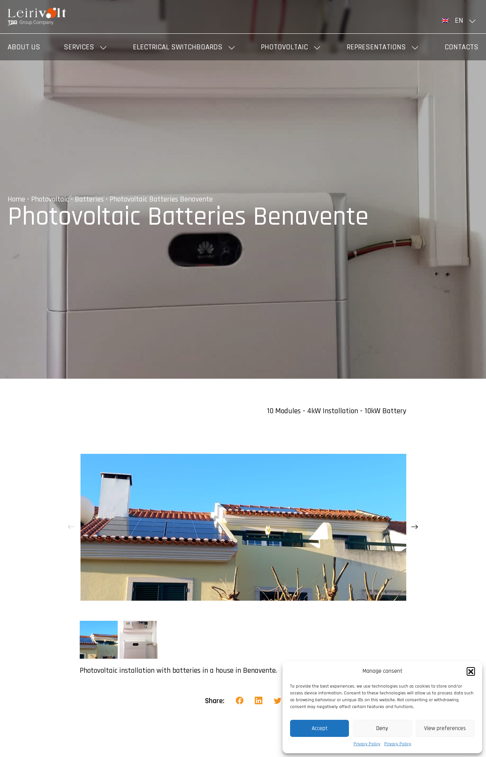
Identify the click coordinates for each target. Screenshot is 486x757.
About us (24, 47)
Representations (376, 47)
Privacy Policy (366, 744)
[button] (471, 671)
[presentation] (71, 527)
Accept (320, 728)
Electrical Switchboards (177, 47)
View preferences (445, 728)
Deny (382, 728)
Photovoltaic (284, 47)
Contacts (461, 47)
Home (16, 199)
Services (79, 47)
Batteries (89, 199)
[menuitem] (460, 20)
